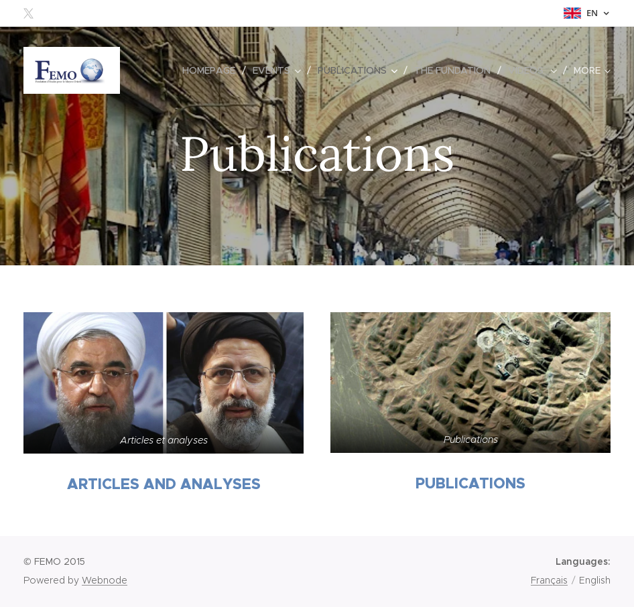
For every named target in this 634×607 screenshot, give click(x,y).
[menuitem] (212, 70)
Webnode (104, 580)
